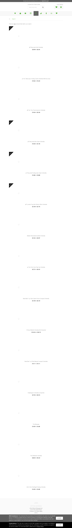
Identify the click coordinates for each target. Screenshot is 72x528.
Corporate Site (30, 4)
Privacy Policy (40, 526)
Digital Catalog (37, 4)
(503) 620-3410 (45, 1)
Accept (59, 518)
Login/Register (60, 4)
